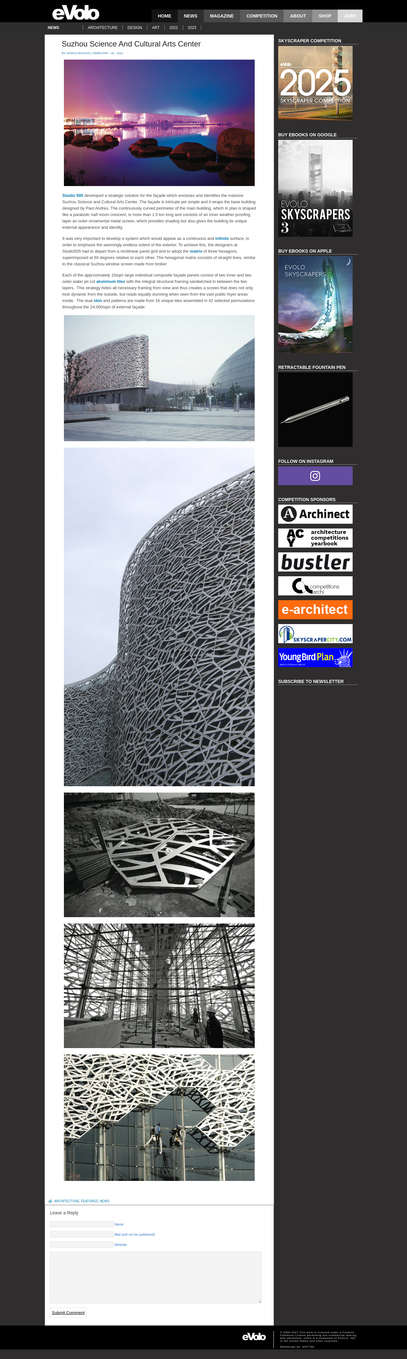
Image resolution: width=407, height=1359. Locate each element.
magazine (222, 15)
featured (89, 1201)
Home (164, 15)
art (156, 27)
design (135, 27)
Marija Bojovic (79, 53)
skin (98, 300)
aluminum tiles (110, 281)
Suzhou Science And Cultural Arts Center (131, 44)
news (190, 15)
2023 (192, 27)
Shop (325, 15)
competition (261, 15)
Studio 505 (72, 195)
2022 (173, 27)
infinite (222, 238)
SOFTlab (308, 1356)
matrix (196, 251)
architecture (103, 27)
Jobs (350, 15)
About (298, 15)
